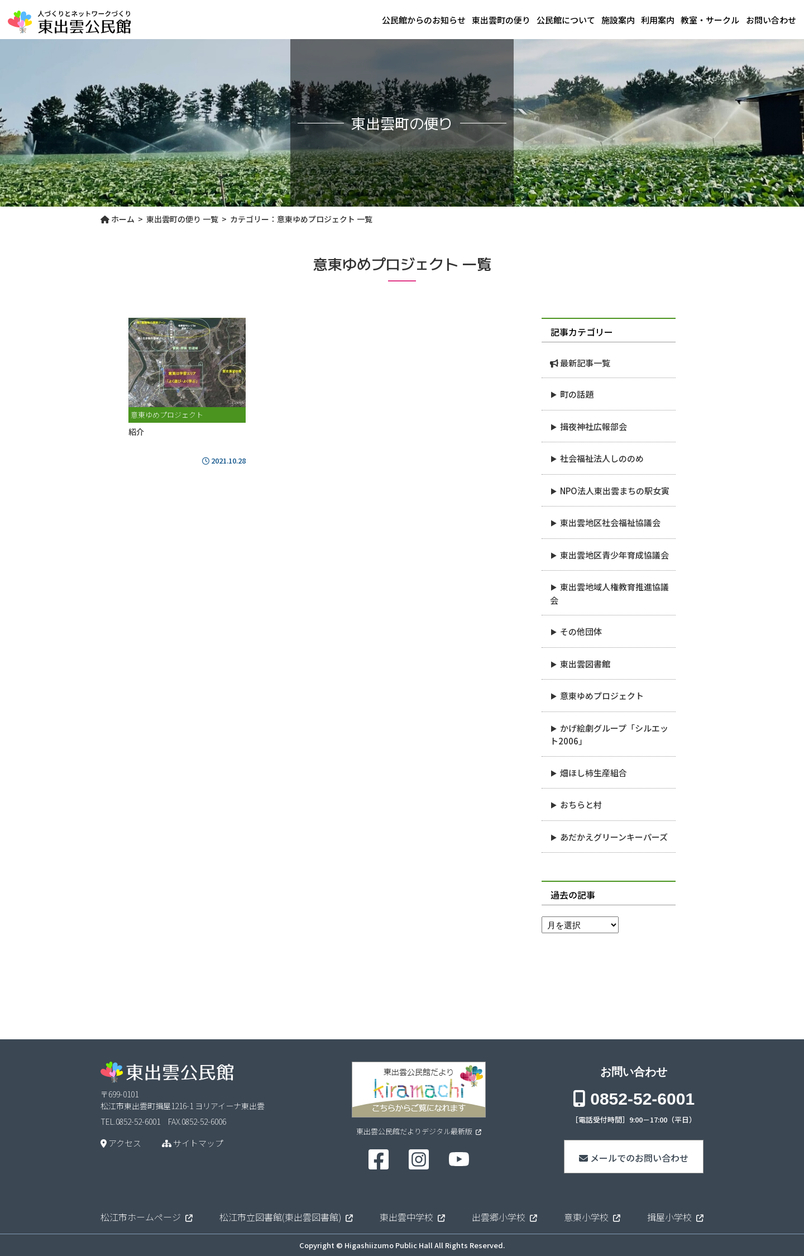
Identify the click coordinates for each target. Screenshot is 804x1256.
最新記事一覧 (585, 363)
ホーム (117, 219)
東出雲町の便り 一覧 (182, 219)
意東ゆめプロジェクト (602, 695)
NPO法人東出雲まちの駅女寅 (614, 490)
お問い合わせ (771, 20)
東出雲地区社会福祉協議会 (610, 522)
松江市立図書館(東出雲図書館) (280, 1217)
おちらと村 (581, 804)
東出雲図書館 (585, 664)
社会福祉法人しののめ (602, 458)
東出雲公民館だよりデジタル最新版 (418, 1131)
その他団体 (581, 631)
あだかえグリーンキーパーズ (614, 837)
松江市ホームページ (140, 1217)
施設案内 (585, 20)
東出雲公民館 (69, 19)
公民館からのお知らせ (358, 20)
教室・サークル (699, 20)
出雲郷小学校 (498, 1217)
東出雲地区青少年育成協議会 (614, 555)
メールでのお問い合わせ (633, 1157)
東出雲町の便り (446, 20)
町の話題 (577, 394)
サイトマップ (192, 1143)
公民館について (521, 20)
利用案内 (636, 20)
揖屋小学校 (669, 1217)
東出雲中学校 (406, 1217)
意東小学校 (586, 1217)
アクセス (120, 1143)
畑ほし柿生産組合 (593, 773)
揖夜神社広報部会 (593, 426)
